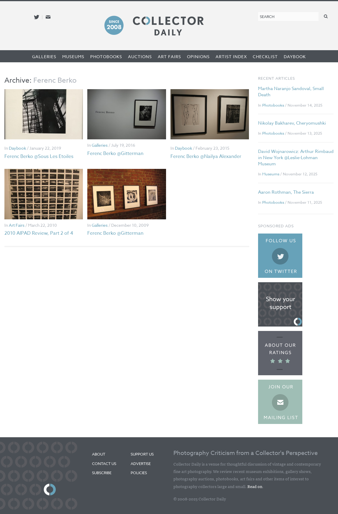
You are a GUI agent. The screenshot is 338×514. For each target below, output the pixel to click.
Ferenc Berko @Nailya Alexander (205, 156)
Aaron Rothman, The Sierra (286, 192)
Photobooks (106, 56)
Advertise (141, 463)
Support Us (142, 454)
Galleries (44, 56)
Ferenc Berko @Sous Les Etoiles (38, 156)
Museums (73, 56)
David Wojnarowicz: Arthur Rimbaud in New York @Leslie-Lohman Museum (296, 157)
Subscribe (101, 472)
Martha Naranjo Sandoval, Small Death (291, 91)
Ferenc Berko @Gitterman (115, 153)
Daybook (295, 56)
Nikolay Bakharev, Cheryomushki (292, 123)
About (98, 454)
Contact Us (104, 463)
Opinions (198, 56)
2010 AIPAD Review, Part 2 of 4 (38, 233)
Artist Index (231, 56)
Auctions (140, 56)
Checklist (265, 56)
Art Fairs (169, 56)
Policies (139, 472)
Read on (254, 486)
